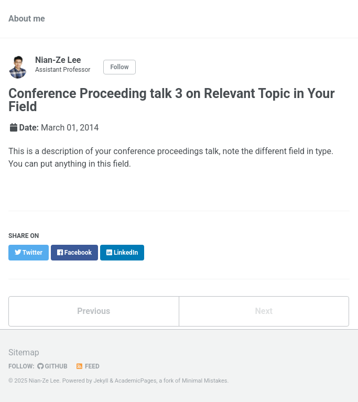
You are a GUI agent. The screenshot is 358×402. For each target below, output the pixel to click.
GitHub (52, 366)
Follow (119, 67)
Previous (93, 311)
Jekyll (100, 380)
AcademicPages (136, 380)
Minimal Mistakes (204, 380)
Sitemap (23, 352)
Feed (87, 366)
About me (26, 19)
